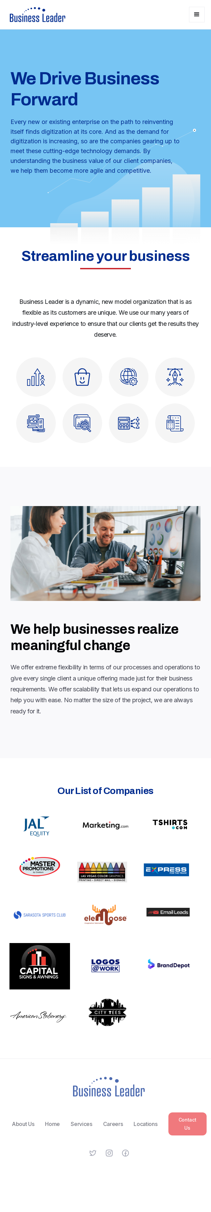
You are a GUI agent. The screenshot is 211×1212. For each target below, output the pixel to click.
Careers (113, 1128)
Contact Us (187, 1128)
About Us (23, 1128)
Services (81, 1128)
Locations (145, 1128)
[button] (197, 14)
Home (52, 1128)
